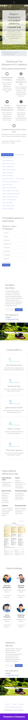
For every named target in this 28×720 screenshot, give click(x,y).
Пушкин (6, 236)
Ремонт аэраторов (7, 154)
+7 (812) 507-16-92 (14, 27)
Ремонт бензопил (19, 154)
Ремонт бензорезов (7, 157)
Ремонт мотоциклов (7, 178)
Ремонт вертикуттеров (8, 205)
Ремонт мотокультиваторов (9, 181)
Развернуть (6, 265)
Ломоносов (7, 247)
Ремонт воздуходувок (8, 208)
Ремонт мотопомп (7, 184)
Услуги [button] (7, 704)
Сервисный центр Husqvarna (10, 52)
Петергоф (6, 240)
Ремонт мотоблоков (7, 172)
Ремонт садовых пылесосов (10, 196)
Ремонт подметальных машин (10, 190)
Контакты (21, 704)
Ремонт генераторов (8, 166)
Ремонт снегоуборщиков (9, 199)
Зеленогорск (7, 262)
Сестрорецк (7, 255)
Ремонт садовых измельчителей (11, 193)
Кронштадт (7, 251)
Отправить (19, 309)
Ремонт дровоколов (7, 160)
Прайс (14, 704)
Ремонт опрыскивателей (9, 187)
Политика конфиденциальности (14, 707)
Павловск (6, 258)
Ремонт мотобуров (7, 175)
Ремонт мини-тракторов (9, 169)
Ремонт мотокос (20, 178)
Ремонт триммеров (7, 202)
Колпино (6, 233)
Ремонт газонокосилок (8, 163)
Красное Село (7, 244)
